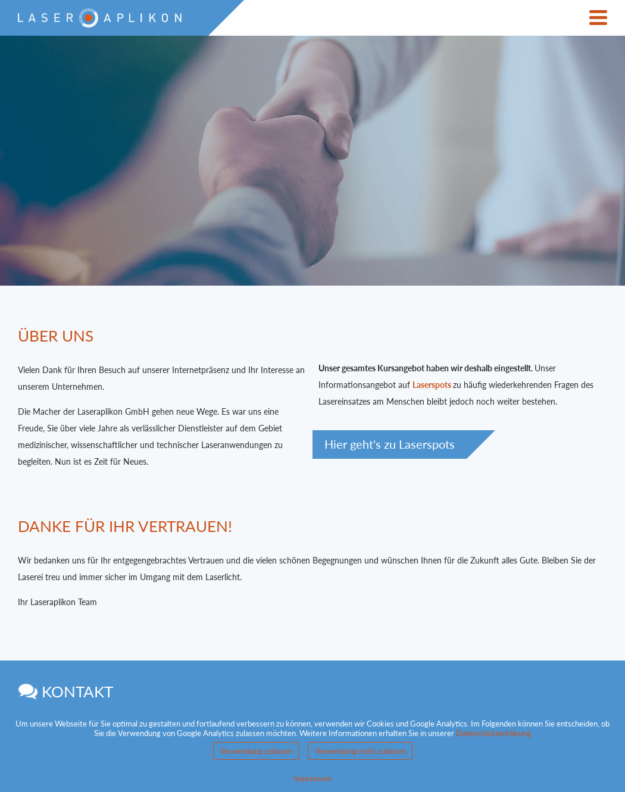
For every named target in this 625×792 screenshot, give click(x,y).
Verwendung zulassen (256, 751)
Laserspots (431, 385)
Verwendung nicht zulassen (360, 751)
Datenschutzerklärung (493, 733)
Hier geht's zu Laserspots (389, 444)
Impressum (312, 778)
